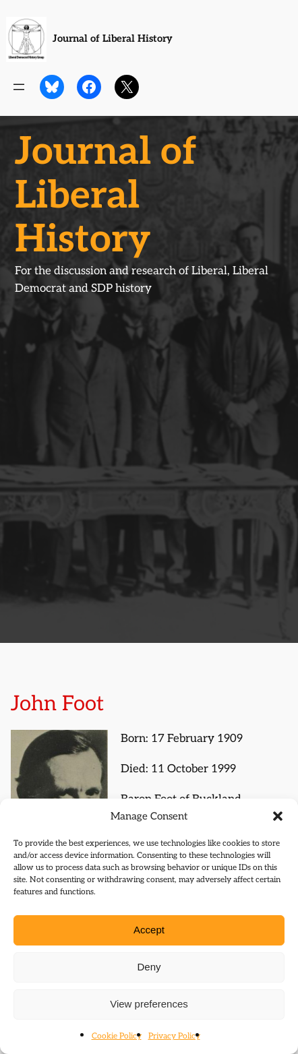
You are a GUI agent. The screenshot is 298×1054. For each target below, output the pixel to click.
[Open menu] (19, 87)
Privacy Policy (174, 1036)
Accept (149, 929)
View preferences (149, 1004)
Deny (148, 966)
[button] (278, 816)
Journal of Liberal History (113, 38)
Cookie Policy (117, 1036)
